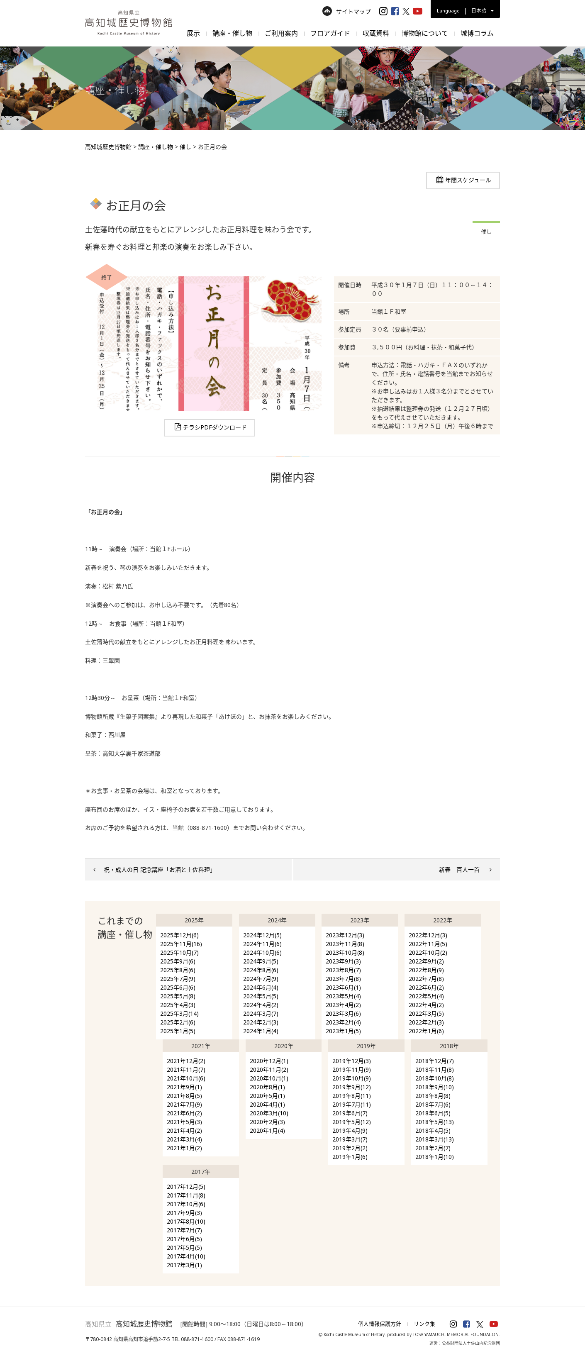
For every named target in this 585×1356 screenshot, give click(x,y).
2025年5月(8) (177, 996)
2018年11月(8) (434, 1069)
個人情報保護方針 (379, 1323)
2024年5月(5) (260, 996)
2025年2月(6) (177, 1022)
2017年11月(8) (186, 1195)
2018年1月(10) (434, 1157)
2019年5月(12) (351, 1122)
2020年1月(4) (267, 1130)
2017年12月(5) (186, 1186)
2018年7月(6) (433, 1104)
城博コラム (477, 33)
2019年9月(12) (351, 1087)
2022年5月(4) (426, 996)
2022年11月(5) (428, 944)
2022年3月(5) (426, 1013)
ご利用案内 (281, 33)
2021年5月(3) (184, 1122)
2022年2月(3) (426, 1022)
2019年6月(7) (350, 1113)
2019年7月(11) (351, 1104)
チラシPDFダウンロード (215, 427)
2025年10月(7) (179, 952)
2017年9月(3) (184, 1213)
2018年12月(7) (434, 1061)
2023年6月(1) (343, 987)
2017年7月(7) (184, 1230)
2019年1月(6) (350, 1157)
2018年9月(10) (434, 1087)
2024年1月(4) (260, 1031)
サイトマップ (346, 11)
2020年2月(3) (267, 1122)
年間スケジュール (468, 180)
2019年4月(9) (350, 1130)
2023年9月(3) (343, 961)
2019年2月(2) (350, 1148)
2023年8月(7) (343, 970)
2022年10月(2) (428, 952)
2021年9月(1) (184, 1087)
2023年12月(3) (345, 935)
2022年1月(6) (426, 1031)
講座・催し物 (232, 33)
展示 (193, 33)
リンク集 (424, 1323)
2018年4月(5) (433, 1130)
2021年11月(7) (186, 1069)
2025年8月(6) (177, 970)
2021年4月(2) (184, 1130)
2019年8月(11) (351, 1096)
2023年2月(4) (343, 1022)
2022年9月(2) (426, 961)
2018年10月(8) (434, 1078)
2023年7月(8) (343, 979)
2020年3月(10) (269, 1113)
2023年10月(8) (345, 952)
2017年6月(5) (184, 1239)
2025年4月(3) (177, 1005)
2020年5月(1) (267, 1096)
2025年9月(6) (177, 961)
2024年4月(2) (260, 1005)
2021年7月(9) (184, 1104)
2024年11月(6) (262, 944)
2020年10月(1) (269, 1078)
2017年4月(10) (186, 1256)
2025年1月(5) (177, 1031)
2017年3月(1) (184, 1265)
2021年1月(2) (184, 1148)
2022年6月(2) (426, 987)
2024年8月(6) (260, 970)
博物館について (425, 33)
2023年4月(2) (343, 1005)
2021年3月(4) (184, 1139)
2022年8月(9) (426, 970)
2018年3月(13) (434, 1139)
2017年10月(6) (186, 1204)
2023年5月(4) (343, 996)
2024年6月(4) (260, 987)
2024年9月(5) (260, 961)
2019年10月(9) (351, 1078)
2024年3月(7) (260, 1013)
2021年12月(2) (186, 1061)
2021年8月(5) (184, 1096)
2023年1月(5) (343, 1031)
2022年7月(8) (426, 979)
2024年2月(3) (260, 1022)
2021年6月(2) (184, 1113)
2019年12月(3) (351, 1061)
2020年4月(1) (267, 1104)
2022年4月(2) (426, 1005)
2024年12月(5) (262, 935)
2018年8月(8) (433, 1096)
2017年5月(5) (184, 1247)
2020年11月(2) (269, 1069)
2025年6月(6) (177, 987)
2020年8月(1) (267, 1087)
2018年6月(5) (433, 1113)
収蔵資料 (376, 33)
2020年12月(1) (269, 1061)
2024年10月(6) (262, 952)
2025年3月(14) (179, 1013)
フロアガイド (330, 33)
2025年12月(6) (179, 935)
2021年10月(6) (186, 1078)
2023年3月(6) (343, 1013)
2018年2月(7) (433, 1148)
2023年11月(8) (345, 944)
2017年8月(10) (186, 1221)
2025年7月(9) (177, 979)
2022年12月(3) (428, 935)
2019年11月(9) (351, 1069)
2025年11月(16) (181, 944)
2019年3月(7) (350, 1139)
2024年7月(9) (260, 979)
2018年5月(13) (434, 1122)
